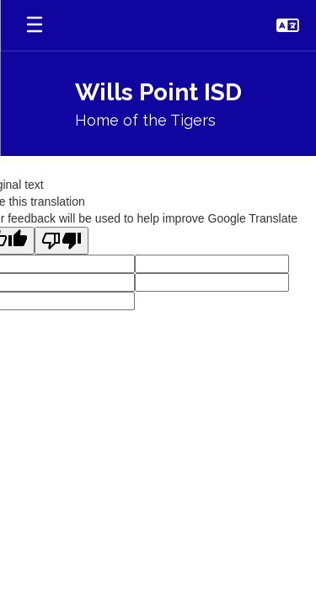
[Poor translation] (61, 241)
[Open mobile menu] (34, 25)
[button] (288, 25)
